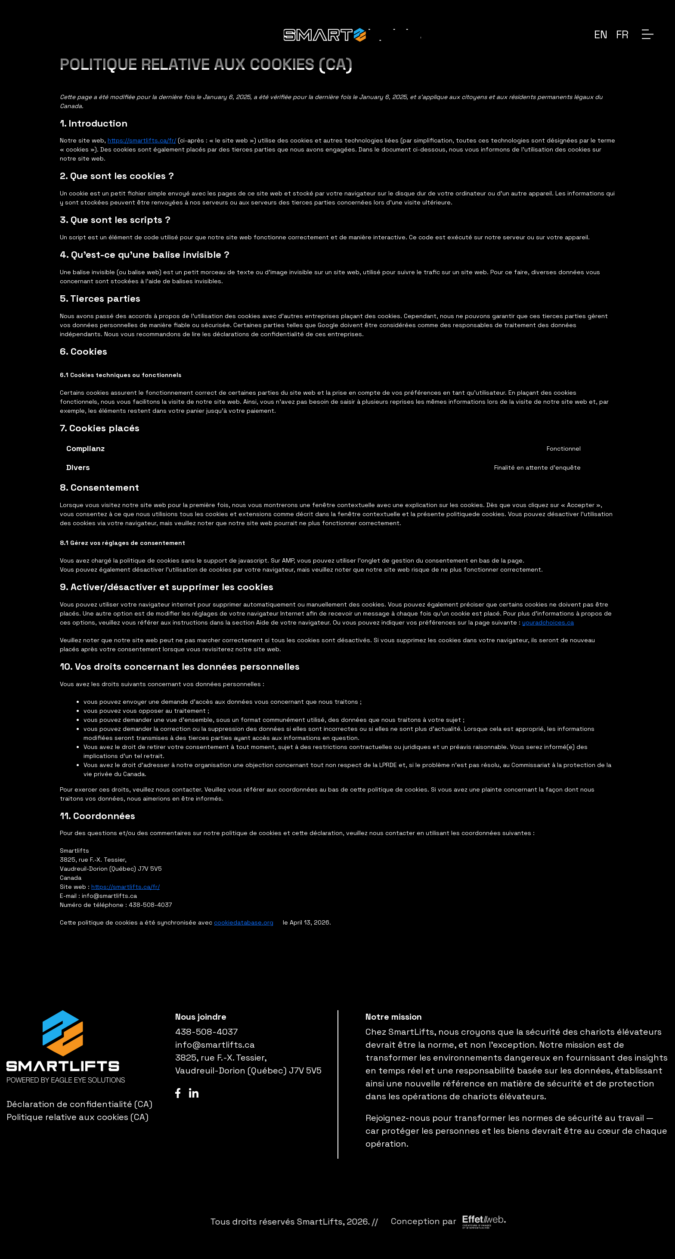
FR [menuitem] (622, 34)
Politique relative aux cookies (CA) (77, 1117)
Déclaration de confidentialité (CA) (79, 1104)
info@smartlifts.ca (215, 1044)
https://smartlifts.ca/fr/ (142, 140)
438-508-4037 (206, 1031)
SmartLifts (447, 1221)
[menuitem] (601, 34)
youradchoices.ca (548, 622)
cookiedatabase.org (243, 922)
